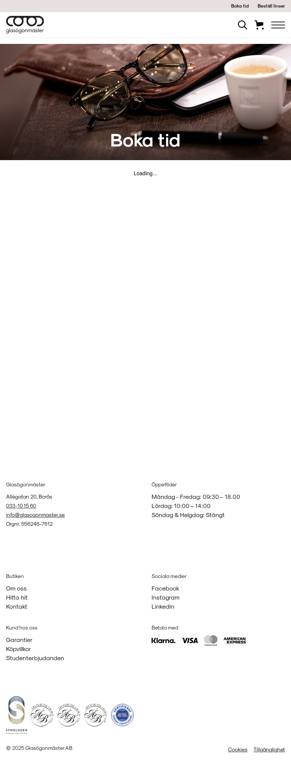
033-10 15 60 (21, 505)
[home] (25, 25)
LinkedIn (163, 606)
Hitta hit (17, 597)
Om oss (16, 588)
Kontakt (16, 606)
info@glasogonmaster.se (35, 514)
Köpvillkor (18, 648)
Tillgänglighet (269, 749)
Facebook (165, 588)
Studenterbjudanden (35, 657)
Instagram (166, 597)
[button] (278, 25)
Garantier (19, 639)
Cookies (237, 749)
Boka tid (240, 5)
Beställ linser (271, 5)
